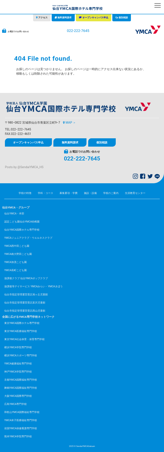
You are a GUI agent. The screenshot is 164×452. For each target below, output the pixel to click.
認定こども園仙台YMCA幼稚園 (22, 221)
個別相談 (123, 17)
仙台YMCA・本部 (14, 213)
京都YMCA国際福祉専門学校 (20, 379)
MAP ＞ (71, 122)
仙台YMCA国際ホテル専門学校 (22, 229)
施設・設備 (90, 193)
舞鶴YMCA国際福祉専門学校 (20, 387)
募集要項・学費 (69, 193)
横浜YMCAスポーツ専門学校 (20, 355)
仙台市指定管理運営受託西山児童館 (24, 310)
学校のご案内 (111, 193)
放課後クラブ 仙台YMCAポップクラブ (26, 278)
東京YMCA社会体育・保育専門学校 (24, 339)
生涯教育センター (135, 193)
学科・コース (45, 193)
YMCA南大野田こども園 (18, 254)
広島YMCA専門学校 (15, 404)
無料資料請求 (64, 17)
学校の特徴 (25, 193)
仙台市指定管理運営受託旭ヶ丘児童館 (26, 294)
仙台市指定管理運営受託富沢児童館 (24, 302)
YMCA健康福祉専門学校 (18, 363)
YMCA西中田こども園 (16, 245)
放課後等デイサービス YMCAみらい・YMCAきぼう (33, 286)
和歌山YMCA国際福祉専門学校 (22, 412)
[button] (157, 5)
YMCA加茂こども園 (15, 262)
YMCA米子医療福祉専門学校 (20, 420)
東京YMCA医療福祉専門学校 (20, 331)
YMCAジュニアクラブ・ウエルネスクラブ (28, 237)
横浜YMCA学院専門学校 (18, 347)
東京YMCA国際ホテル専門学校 (22, 323)
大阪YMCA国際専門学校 (18, 395)
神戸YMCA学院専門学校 (18, 371)
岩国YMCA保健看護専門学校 (20, 428)
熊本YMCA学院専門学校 (18, 436)
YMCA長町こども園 (15, 270)
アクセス (43, 17)
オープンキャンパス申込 (95, 17)
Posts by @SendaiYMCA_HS (24, 167)
